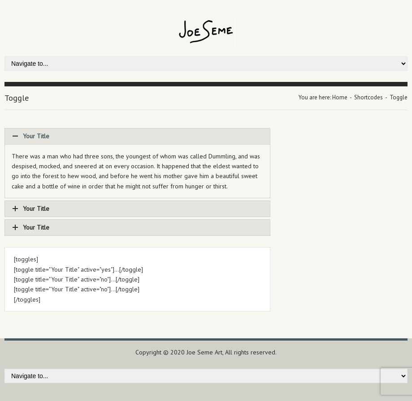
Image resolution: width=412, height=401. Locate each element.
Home (339, 97)
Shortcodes (368, 97)
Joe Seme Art (204, 352)
